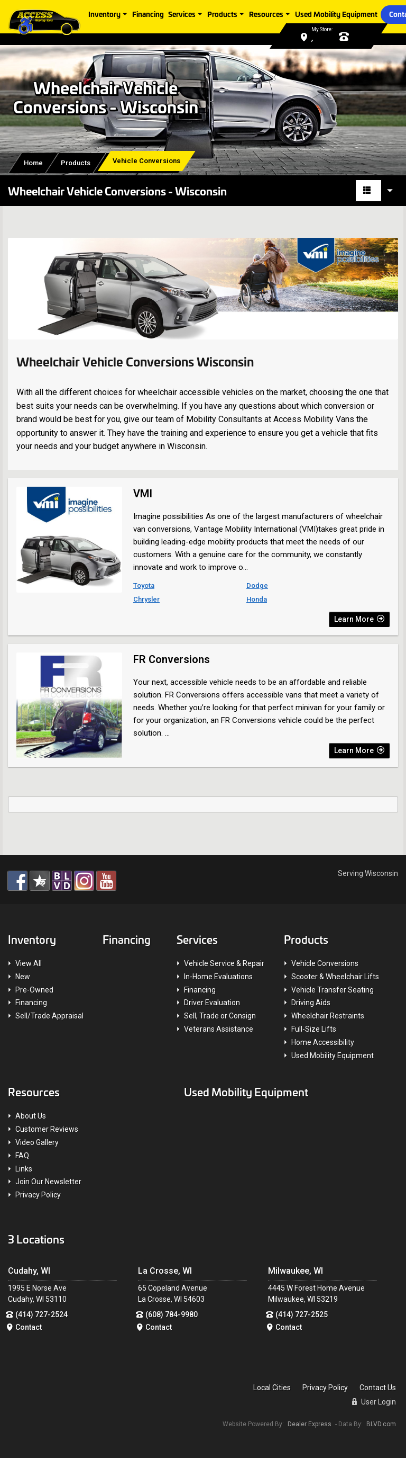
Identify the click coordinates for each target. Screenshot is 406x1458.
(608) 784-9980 (171, 1314)
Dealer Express (309, 1424)
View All (28, 963)
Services (183, 13)
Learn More (359, 619)
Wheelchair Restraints (327, 1016)
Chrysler (146, 599)
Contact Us (377, 1387)
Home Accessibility (322, 1042)
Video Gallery (37, 1142)
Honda (256, 599)
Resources (267, 13)
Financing (149, 13)
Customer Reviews (46, 1129)
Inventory (105, 13)
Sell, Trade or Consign (220, 1016)
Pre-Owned (34, 990)
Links (23, 1169)
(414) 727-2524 (41, 1314)
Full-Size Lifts (313, 1029)
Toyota (143, 585)
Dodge (257, 585)
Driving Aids (310, 1002)
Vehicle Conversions (324, 963)
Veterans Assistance (218, 1029)
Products (223, 13)
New (22, 976)
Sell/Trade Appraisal (49, 1016)
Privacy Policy (38, 1195)
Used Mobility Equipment (337, 13)
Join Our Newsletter (48, 1181)
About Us (30, 1116)
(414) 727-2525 (301, 1314)
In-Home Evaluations (218, 976)
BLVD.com (381, 1424)
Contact (28, 1327)
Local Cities (272, 1387)
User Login (374, 1402)
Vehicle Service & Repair (224, 963)
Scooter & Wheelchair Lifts (335, 976)
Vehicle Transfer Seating (332, 990)
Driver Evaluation (212, 1002)
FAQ (22, 1155)
